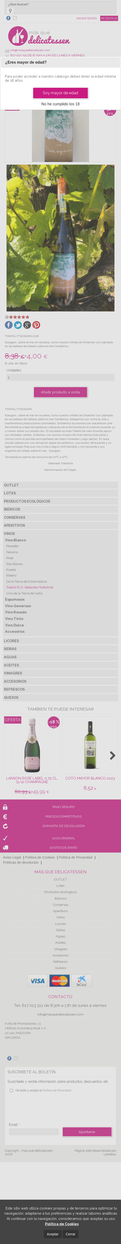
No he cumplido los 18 (60, 104)
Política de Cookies (62, 1224)
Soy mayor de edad (60, 93)
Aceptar (53, 1234)
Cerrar (71, 1234)
